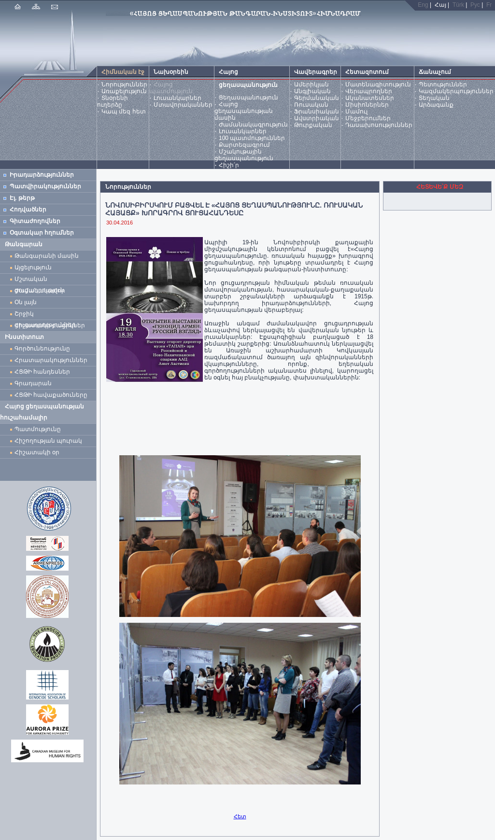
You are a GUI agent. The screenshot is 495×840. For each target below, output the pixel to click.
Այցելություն (33, 267)
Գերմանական (316, 98)
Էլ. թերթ (22, 198)
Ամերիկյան (311, 84)
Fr (489, 4)
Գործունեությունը (42, 348)
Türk (458, 4)
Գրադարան (33, 383)
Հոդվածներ (28, 209)
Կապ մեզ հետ (123, 111)
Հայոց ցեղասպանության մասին (243, 111)
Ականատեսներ (369, 98)
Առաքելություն (124, 91)
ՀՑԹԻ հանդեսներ (43, 371)
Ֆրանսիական (316, 111)
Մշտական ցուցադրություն (39, 280)
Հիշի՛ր (229, 165)
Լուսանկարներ (177, 98)
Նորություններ (124, 84)
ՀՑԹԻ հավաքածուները (50, 395)
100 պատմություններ (252, 138)
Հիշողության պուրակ (48, 440)
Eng (423, 4)
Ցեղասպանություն (248, 97)
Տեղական (434, 98)
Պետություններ (443, 84)
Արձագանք (436, 104)
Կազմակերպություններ (456, 91)
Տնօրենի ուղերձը (112, 101)
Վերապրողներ (368, 91)
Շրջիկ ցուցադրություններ (46, 315)
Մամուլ (356, 111)
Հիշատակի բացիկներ (51, 325)
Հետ (240, 816)
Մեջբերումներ (368, 118)
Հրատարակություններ (50, 360)
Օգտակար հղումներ (42, 232)
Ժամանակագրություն (253, 124)
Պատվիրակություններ (45, 186)
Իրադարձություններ (42, 174)
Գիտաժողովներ (35, 221)
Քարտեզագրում (244, 144)
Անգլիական (312, 91)
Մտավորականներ (183, 104)
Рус (475, 4)
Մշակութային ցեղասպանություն (243, 155)
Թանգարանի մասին (46, 255)
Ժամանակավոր (39, 290)
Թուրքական (313, 125)
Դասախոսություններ (378, 125)
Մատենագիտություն (378, 84)
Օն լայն (27, 302)
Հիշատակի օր (36, 452)
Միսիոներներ (367, 104)
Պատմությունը (37, 429)
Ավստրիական (316, 118)
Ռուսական (311, 104)
